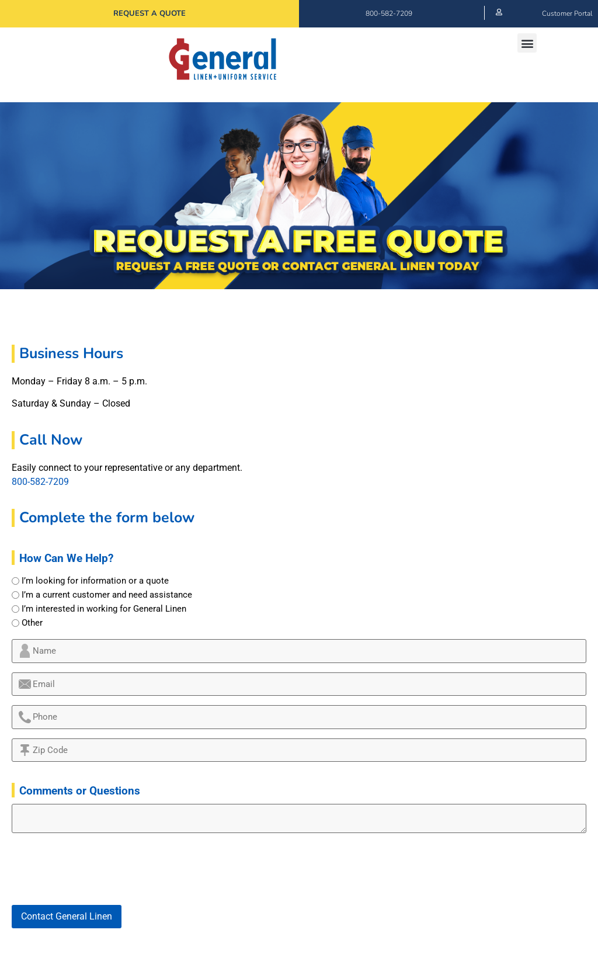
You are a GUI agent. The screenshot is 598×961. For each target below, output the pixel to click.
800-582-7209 (389, 13)
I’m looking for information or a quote (95, 581)
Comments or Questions (79, 791)
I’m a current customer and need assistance (107, 595)
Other (32, 623)
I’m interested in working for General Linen (104, 609)
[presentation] (100, 869)
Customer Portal (567, 13)
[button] (527, 43)
